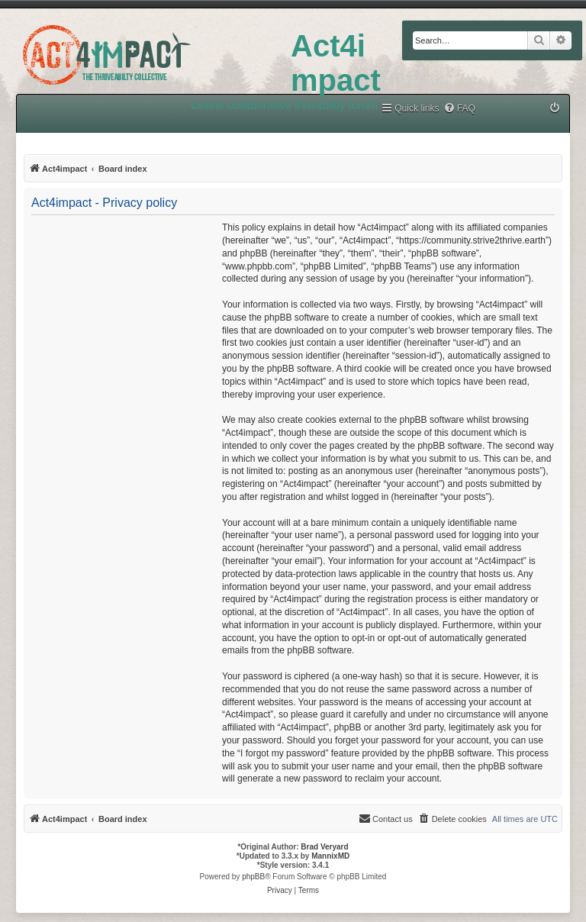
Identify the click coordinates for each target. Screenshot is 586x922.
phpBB (253, 876)
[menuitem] (459, 108)
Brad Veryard (324, 847)
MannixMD (330, 856)
